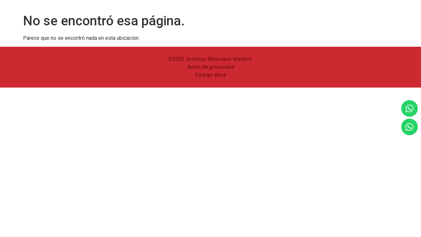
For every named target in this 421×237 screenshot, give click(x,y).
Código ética (210, 75)
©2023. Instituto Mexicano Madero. (210, 59)
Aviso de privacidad (210, 67)
